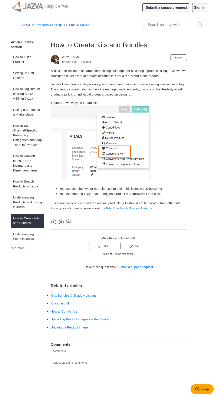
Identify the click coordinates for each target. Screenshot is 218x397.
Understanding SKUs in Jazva (23, 236)
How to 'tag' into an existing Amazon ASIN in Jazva (26, 93)
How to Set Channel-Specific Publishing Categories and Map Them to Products (27, 135)
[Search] (175, 25)
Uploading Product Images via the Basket (80, 319)
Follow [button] (178, 57)
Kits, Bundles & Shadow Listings (73, 295)
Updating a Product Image (69, 327)
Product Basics (79, 25)
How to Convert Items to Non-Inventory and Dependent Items (25, 163)
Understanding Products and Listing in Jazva (27, 202)
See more (18, 248)
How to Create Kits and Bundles (26, 220)
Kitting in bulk (60, 303)
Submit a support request (166, 7)
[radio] (103, 246)
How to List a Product (22, 59)
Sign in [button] (199, 7)
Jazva (26, 25)
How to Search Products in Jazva (25, 184)
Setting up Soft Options (23, 75)
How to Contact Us (64, 311)
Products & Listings (49, 25)
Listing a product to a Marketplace (26, 112)
